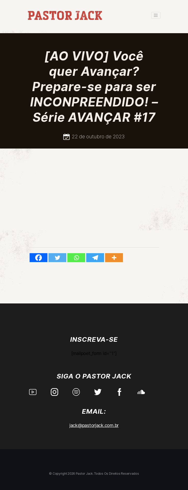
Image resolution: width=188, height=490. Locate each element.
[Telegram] (95, 257)
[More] (114, 257)
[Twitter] (57, 257)
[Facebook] (38, 257)
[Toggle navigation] (155, 15)
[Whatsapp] (76, 257)
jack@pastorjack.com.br (94, 425)
